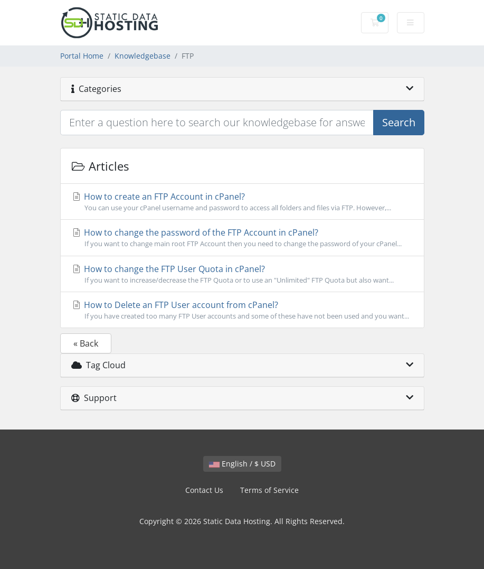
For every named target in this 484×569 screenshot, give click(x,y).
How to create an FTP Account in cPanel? (242, 202)
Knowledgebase (142, 56)
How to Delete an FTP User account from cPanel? (242, 310)
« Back (85, 343)
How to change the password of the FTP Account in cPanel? (242, 238)
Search (398, 122)
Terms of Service (269, 490)
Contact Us (204, 490)
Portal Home (81, 56)
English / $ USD (242, 464)
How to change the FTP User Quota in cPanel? (242, 274)
